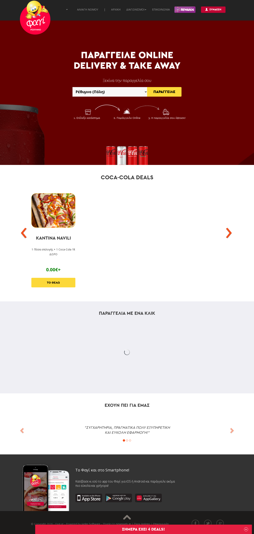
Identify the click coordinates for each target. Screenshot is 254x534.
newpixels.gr (123, 524)
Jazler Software (90, 524)
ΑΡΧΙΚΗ (115, 9)
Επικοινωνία (161, 524)
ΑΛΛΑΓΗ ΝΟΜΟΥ (87, 9)
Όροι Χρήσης (142, 524)
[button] (21, 429)
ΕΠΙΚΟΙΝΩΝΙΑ (161, 9)
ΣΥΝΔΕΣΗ (213, 9)
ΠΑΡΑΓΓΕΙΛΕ (164, 92)
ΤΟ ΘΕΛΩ (53, 282)
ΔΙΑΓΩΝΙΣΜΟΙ (136, 9)
